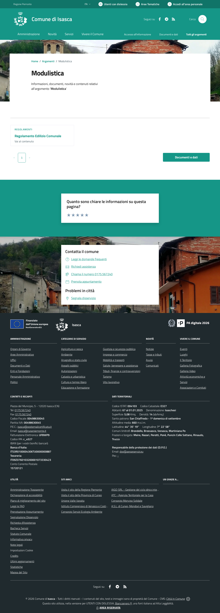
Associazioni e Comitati (193, 388)
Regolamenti (23, 129)
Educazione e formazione (75, 388)
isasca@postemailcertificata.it (35, 427)
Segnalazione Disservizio (24, 517)
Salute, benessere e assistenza (120, 365)
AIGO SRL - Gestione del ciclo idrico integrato (137, 490)
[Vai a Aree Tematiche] (147, 4)
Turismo (107, 376)
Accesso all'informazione (137, 34)
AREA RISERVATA (107, 608)
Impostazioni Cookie (21, 550)
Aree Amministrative (22, 354)
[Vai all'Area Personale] (185, 4)
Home (34, 61)
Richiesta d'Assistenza (23, 523)
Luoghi (184, 354)
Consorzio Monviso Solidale (126, 501)
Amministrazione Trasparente (27, 490)
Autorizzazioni (69, 371)
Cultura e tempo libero (73, 382)
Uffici (13, 360)
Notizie (150, 349)
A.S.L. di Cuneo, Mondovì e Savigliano (132, 506)
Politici (14, 382)
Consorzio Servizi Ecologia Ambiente (81, 512)
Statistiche (16, 567)
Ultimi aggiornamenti (22, 561)
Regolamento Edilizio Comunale (38, 136)
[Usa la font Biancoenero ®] (112, 4)
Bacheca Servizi (19, 528)
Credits (14, 556)
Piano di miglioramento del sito (27, 501)
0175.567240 (23, 410)
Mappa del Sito (18, 572)
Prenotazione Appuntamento (26, 512)
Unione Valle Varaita (72, 501)
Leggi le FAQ (17, 506)
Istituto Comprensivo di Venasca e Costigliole (86, 506)
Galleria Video (187, 371)
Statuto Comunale (20, 534)
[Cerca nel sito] (202, 19)
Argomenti (48, 61)
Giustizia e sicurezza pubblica (119, 349)
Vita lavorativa (111, 382)
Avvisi (149, 360)
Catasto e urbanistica (73, 376)
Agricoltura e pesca (72, 349)
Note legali (16, 545)
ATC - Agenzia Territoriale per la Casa (132, 495)
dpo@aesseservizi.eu (131, 451)
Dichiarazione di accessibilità (26, 495)
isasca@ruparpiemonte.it (32, 431)
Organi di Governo (20, 349)
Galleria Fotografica (191, 365)
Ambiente (66, 354)
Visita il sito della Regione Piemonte (81, 490)
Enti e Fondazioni (20, 371)
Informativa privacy (21, 539)
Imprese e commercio (115, 354)
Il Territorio (186, 360)
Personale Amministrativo (25, 376)
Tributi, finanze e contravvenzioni (121, 371)
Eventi (183, 349)
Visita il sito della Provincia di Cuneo (81, 495)
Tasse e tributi (154, 354)
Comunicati (152, 365)
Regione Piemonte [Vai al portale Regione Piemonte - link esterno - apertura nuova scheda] (22, 4)
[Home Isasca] (42, 19)
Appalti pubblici (69, 365)
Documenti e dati (186, 157)
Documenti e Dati (20, 365)
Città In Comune (175, 599)
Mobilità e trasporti (113, 360)
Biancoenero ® (123, 603)
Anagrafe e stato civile (74, 360)
